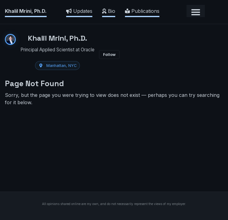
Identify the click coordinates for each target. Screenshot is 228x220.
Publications (142, 11)
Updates (79, 11)
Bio (108, 11)
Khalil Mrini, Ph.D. (26, 11)
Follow (109, 54)
